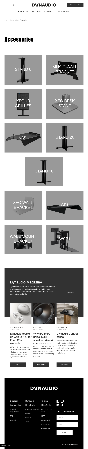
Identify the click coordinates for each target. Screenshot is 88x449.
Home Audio (14, 20)
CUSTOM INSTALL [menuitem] (64, 12)
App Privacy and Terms (46, 411)
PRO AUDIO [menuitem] (36, 12)
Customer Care (15, 405)
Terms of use (45, 428)
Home (6, 20)
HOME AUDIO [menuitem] (23, 12)
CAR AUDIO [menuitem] (48, 12)
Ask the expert (38, 327)
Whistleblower (46, 424)
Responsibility (45, 420)
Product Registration (14, 411)
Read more (70, 292)
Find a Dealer (30, 405)
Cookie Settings (6, 446)
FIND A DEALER (75, 5)
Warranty (13, 420)
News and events (16, 327)
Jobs (27, 422)
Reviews (28, 417)
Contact (28, 413)
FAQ (11, 416)
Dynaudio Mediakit (32, 409)
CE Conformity (46, 405)
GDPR (43, 416)
